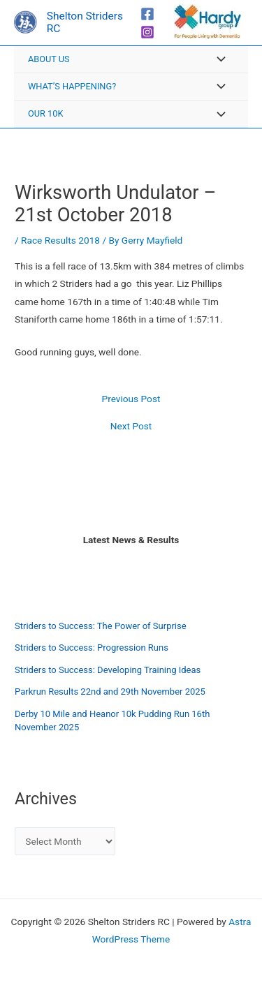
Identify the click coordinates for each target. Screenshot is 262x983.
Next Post (131, 426)
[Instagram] (147, 32)
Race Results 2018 (60, 240)
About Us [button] (49, 59)
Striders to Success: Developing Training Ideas (108, 670)
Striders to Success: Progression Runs (91, 647)
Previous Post (131, 399)
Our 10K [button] (45, 113)
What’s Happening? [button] (72, 86)
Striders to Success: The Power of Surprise (101, 626)
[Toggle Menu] (217, 60)
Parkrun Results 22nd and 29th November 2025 (110, 691)
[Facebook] (147, 14)
